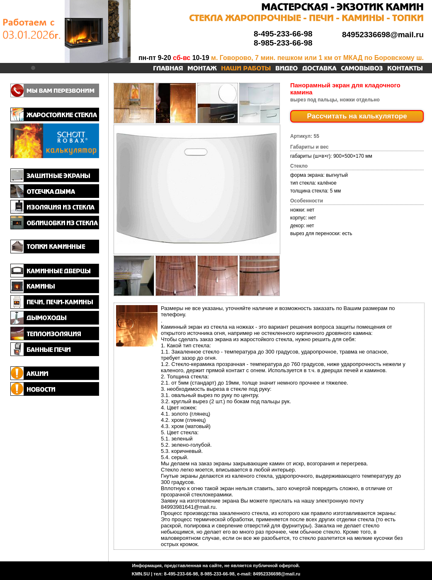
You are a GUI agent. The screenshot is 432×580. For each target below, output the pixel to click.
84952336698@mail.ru (383, 34)
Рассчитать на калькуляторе (357, 116)
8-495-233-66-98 (283, 33)
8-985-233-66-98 (283, 43)
